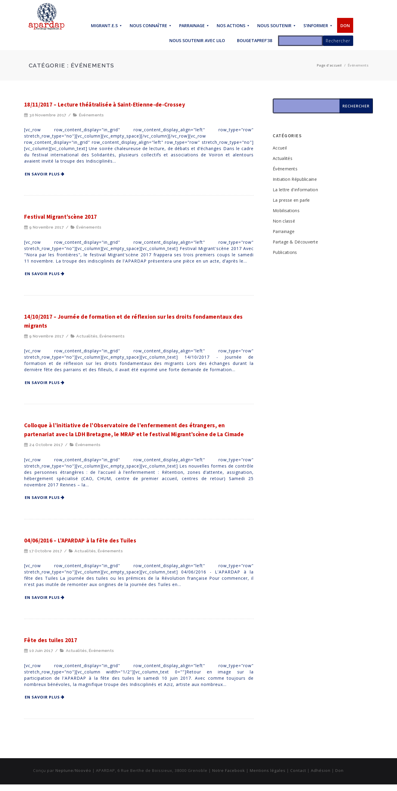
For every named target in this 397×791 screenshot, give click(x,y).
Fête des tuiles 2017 (50, 640)
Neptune (64, 770)
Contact (298, 770)
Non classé (284, 221)
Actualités (86, 336)
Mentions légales (268, 770)
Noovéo (83, 770)
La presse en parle (291, 200)
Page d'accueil (329, 65)
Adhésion (321, 770)
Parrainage (283, 231)
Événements (91, 115)
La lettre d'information (295, 189)
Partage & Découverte (295, 242)
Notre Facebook (228, 770)
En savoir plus (42, 174)
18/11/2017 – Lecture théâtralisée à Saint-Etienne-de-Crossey (104, 104)
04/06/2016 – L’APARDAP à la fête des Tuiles (80, 540)
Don (339, 770)
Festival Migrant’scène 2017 (60, 216)
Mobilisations (286, 210)
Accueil (280, 148)
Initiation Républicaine (295, 179)
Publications (285, 252)
